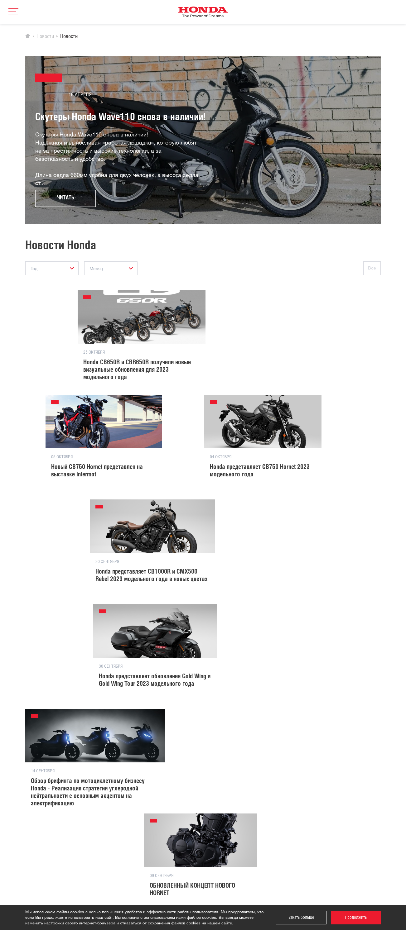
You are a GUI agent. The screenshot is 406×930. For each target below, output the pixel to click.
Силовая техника (41, 843)
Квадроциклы (38, 834)
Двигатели (35, 861)
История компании (103, 816)
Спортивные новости (105, 834)
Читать (66, 198)
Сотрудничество (162, 825)
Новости (45, 37)
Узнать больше (301, 917)
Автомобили (36, 816)
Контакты (156, 816)
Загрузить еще (203, 717)
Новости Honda (100, 825)
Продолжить (356, 917)
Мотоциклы (35, 825)
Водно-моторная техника (49, 852)
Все (372, 268)
